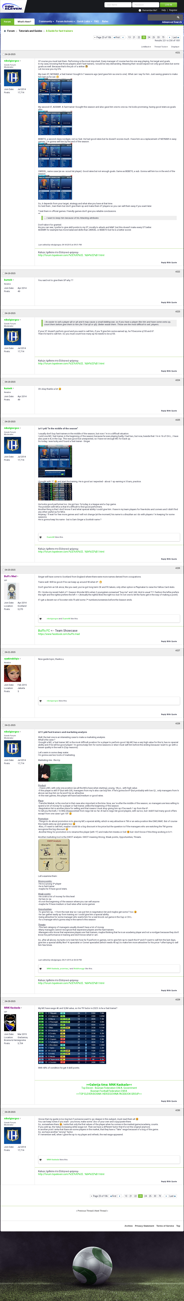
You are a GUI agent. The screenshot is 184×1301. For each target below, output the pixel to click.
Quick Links (83, 21)
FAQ (96, 21)
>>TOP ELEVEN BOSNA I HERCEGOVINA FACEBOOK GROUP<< (109, 1093)
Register (173, 10)
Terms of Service (165, 1226)
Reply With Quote (168, 262)
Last (176, 37)
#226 (178, 568)
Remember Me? (149, 10)
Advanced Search (172, 22)
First (116, 37)
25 (153, 37)
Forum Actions (64, 21)
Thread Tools (160, 47)
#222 (178, 271)
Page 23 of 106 (103, 37)
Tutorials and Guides (30, 31)
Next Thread (100, 1210)
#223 (178, 311)
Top (178, 1226)
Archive (129, 1226)
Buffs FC (44, 630)
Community (45, 21)
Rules (105, 21)
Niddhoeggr (79, 969)
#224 (178, 380)
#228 (178, 723)
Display (174, 47)
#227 (178, 650)
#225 (178, 420)
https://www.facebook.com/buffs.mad (59, 634)
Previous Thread (85, 1210)
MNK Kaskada (53, 969)
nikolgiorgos (52, 619)
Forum (7, 21)
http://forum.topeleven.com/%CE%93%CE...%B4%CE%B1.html (71, 255)
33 (158, 37)
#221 (178, 52)
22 (139, 37)
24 (149, 37)
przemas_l (64, 969)
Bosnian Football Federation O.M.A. (109, 1091)
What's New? (24, 21)
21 (134, 37)
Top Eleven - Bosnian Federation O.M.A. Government (109, 1088)
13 (129, 37)
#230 (178, 1110)
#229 (178, 999)
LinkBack (145, 47)
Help (164, 10)
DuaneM (50, 537)
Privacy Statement (144, 1226)
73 (163, 37)
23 (144, 37)
